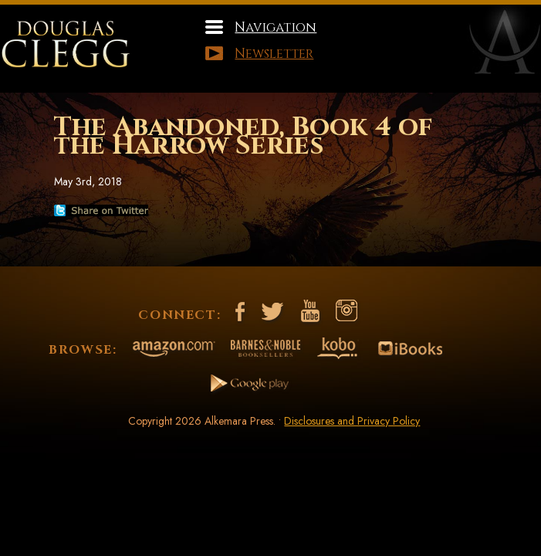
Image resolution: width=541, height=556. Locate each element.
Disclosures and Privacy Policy (352, 421)
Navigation (275, 27)
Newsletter (274, 54)
